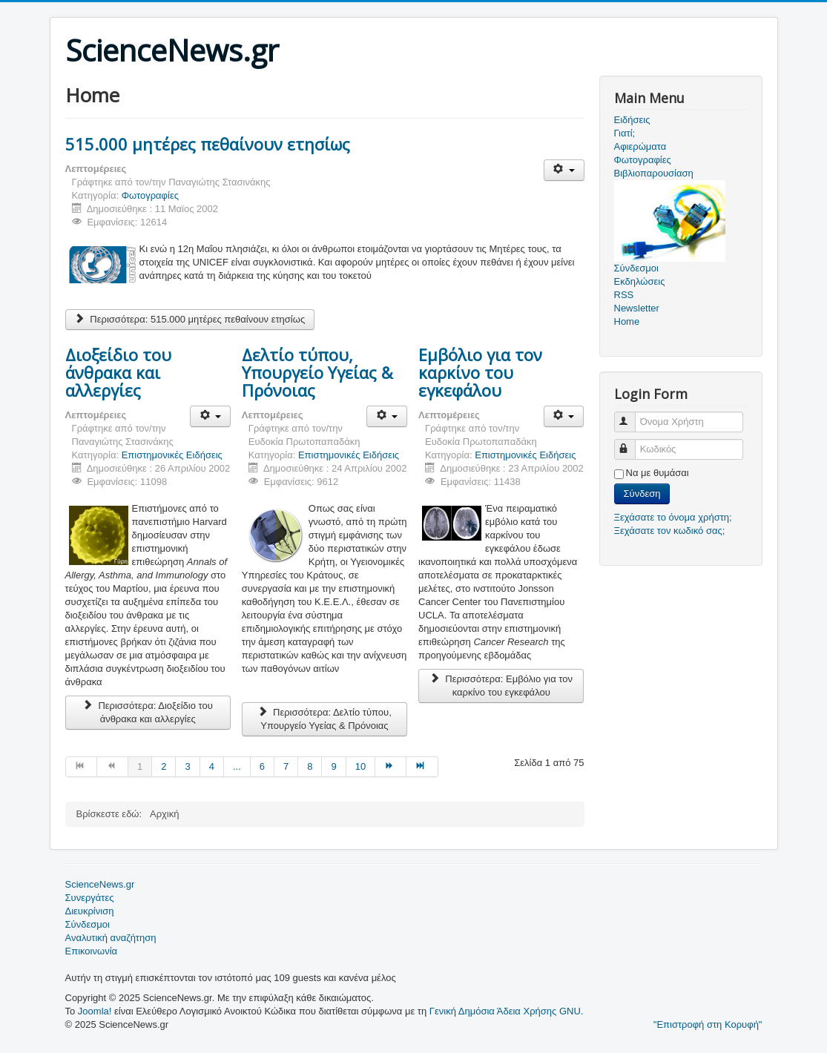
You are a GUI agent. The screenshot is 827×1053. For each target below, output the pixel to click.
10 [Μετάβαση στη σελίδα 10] (360, 766)
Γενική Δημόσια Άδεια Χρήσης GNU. (506, 1011)
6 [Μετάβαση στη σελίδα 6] (262, 766)
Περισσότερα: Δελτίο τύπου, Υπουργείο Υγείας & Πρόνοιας (324, 719)
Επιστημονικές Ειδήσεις (172, 455)
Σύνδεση (642, 493)
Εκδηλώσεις (639, 281)
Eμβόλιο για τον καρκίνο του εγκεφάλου (480, 372)
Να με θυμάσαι (657, 472)
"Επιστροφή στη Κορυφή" (707, 1024)
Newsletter (636, 308)
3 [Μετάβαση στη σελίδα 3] (187, 766)
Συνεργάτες (89, 897)
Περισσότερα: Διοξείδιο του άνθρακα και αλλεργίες (148, 712)
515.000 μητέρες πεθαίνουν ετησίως (207, 144)
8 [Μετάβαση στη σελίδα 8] (309, 766)
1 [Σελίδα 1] (139, 766)
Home (627, 321)
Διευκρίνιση (89, 911)
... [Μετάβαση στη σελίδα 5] (237, 766)
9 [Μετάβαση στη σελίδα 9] (333, 766)
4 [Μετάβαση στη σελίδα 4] (211, 766)
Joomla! (95, 1011)
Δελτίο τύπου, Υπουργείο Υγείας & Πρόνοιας (317, 372)
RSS (624, 294)
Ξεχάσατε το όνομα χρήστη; (673, 517)
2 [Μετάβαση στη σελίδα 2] (163, 766)
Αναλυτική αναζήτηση (110, 937)
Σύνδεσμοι (87, 924)
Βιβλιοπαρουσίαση (653, 173)
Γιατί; (625, 133)
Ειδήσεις (632, 119)
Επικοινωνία (91, 951)
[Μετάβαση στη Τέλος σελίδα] (422, 766)
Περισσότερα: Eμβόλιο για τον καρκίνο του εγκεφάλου (501, 685)
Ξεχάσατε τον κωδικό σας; (669, 530)
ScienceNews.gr (100, 884)
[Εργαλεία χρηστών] (564, 170)
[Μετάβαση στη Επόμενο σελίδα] (390, 766)
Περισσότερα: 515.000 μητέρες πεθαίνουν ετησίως (190, 319)
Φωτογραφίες (150, 195)
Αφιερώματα (640, 146)
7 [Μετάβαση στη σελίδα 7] (286, 766)
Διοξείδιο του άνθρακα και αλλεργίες (118, 372)
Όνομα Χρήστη (631, 415)
